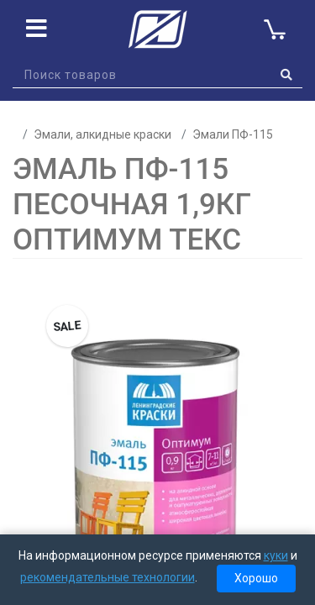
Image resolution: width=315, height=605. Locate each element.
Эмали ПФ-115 (232, 134)
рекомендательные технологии (107, 577)
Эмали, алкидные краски (102, 134)
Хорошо (256, 578)
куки (276, 555)
